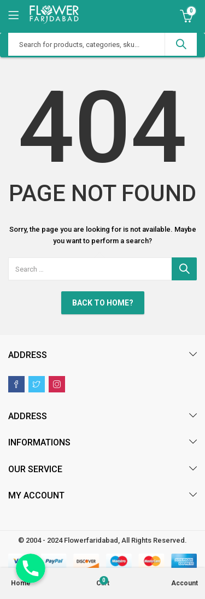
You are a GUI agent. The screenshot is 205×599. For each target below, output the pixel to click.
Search (181, 44)
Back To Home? (102, 302)
